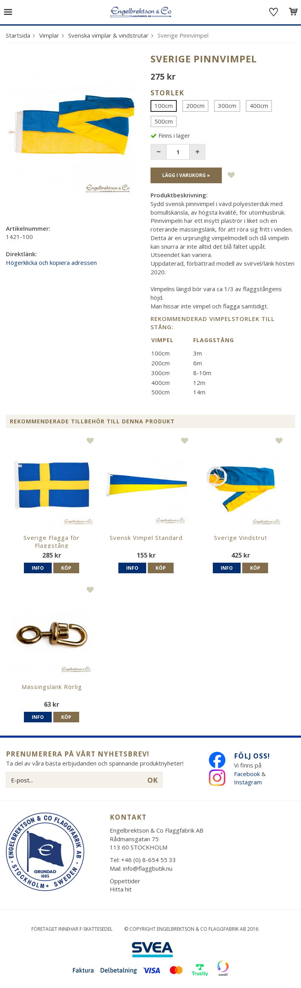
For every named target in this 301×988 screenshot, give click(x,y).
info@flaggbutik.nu (147, 868)
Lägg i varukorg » (186, 175)
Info (38, 568)
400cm (259, 105)
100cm (163, 105)
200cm (195, 105)
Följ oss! (252, 755)
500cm (163, 121)
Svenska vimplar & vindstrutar (108, 35)
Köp (66, 568)
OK (152, 780)
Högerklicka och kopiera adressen (51, 262)
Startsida (18, 35)
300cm (227, 105)
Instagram (248, 782)
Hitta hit (121, 889)
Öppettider (125, 881)
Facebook (247, 774)
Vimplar (49, 35)
